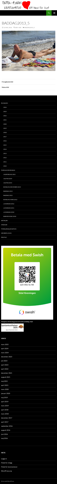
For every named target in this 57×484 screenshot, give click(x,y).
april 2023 (4, 365)
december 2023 (6, 357)
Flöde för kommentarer (9, 467)
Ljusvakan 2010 (8, 212)
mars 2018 (5, 414)
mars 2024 (5, 353)
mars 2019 (5, 406)
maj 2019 (4, 397)
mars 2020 (5, 389)
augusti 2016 (5, 430)
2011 (5, 162)
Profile (4, 237)
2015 (5, 145)
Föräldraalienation (8, 229)
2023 (5, 111)
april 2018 (4, 410)
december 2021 (6, 373)
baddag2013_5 (29, 27)
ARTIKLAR (4, 220)
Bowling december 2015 (12, 187)
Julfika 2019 (7, 178)
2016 (5, 141)
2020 (5, 124)
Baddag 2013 (8, 191)
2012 (5, 157)
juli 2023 (4, 361)
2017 (5, 136)
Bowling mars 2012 (10, 199)
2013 (5, 153)
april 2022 (4, 369)
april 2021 (4, 385)
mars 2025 (5, 344)
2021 (5, 120)
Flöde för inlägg (6, 463)
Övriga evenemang (8, 170)
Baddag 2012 (8, 195)
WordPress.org (6, 471)
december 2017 (6, 418)
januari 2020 (5, 393)
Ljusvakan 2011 (8, 208)
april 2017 (4, 422)
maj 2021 (4, 381)
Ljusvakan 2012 (8, 204)
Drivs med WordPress (7, 481)
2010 (5, 166)
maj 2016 (4, 438)
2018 (5, 132)
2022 (5, 116)
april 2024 (4, 348)
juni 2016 (4, 434)
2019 (5, 128)
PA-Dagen (4, 103)
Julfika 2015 (7, 183)
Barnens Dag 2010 (9, 216)
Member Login (6, 233)
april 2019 (4, 402)
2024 (5, 107)
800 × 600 (18, 27)
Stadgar (4, 225)
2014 (5, 149)
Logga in (4, 459)
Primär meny (54, 13)
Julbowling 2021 (9, 174)
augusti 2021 (5, 377)
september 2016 (7, 426)
